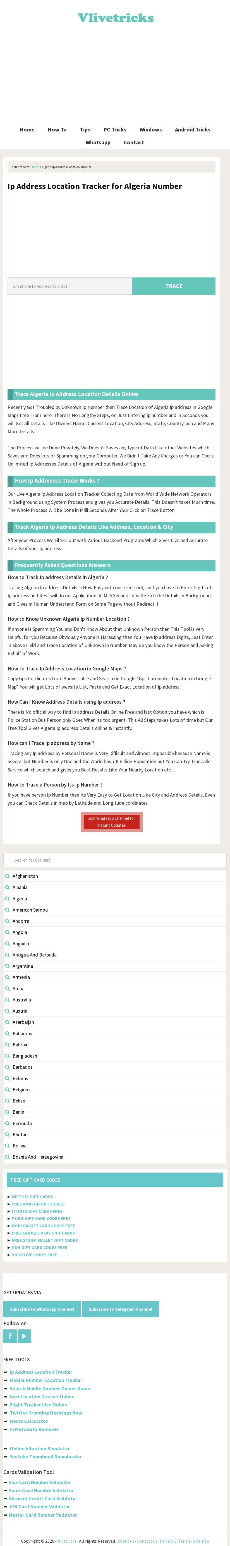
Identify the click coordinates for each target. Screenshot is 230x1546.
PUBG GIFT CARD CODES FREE (41, 1218)
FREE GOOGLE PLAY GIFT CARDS (43, 1233)
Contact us (147, 1541)
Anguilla (17, 943)
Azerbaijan (19, 1022)
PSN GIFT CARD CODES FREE (40, 1247)
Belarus (16, 1078)
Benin (14, 1112)
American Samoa (26, 910)
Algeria (16, 898)
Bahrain (16, 1044)
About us (126, 1541)
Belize (15, 1100)
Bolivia (16, 1145)
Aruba (15, 988)
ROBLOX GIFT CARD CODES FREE (43, 1225)
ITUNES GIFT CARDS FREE (37, 1211)
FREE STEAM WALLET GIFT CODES (45, 1240)
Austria (16, 1011)
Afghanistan (21, 876)
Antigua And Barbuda (31, 954)
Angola (16, 932)
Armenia (17, 977)
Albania (16, 887)
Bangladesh (21, 1056)
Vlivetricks (115, 17)
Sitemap (201, 1541)
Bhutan (16, 1134)
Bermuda (18, 1123)
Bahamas (18, 1033)
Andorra (17, 921)
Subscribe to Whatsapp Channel (42, 1309)
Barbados (19, 1067)
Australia (18, 999)
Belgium (17, 1089)
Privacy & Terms (175, 1541)
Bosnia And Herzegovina (34, 1157)
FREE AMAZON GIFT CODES (38, 1204)
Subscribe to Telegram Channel (120, 1309)
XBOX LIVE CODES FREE (35, 1254)
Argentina (19, 966)
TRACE (174, 286)
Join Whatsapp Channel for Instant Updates (111, 822)
